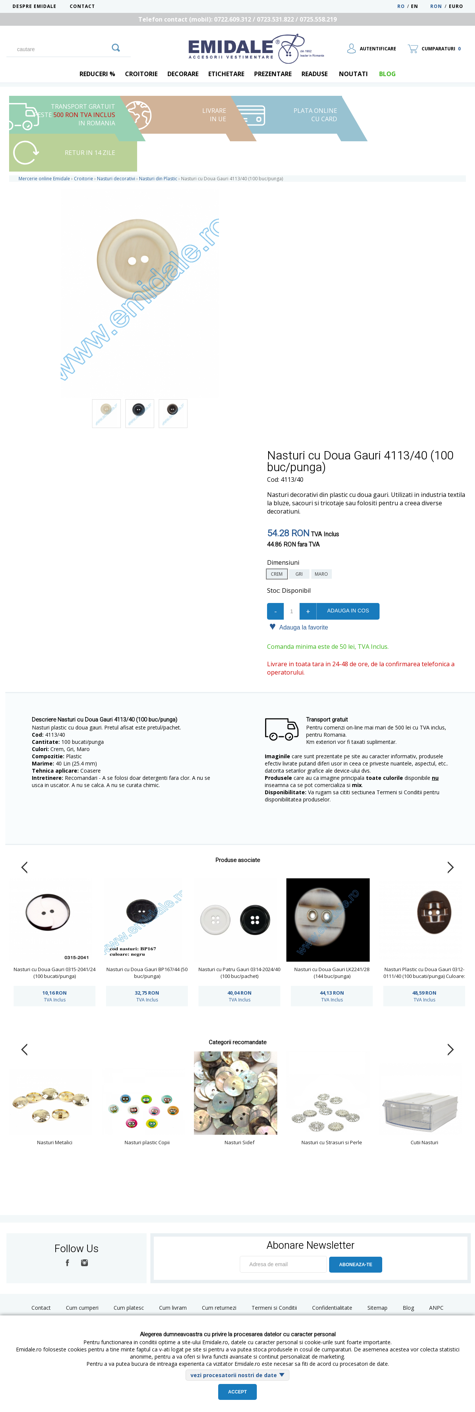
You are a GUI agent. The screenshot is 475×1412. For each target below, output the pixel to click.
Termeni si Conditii (274, 1307)
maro (321, 574)
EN (420, 6)
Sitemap (377, 1307)
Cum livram (173, 1307)
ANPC (436, 1307)
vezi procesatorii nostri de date (234, 1375)
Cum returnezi (219, 1307)
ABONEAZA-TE (355, 1264)
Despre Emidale (34, 6)
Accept (237, 1392)
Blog (408, 1307)
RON (436, 6)
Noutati (353, 74)
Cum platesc (129, 1307)
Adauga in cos (348, 611)
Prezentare (273, 74)
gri (299, 574)
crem (277, 574)
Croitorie (141, 74)
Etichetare (226, 74)
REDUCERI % (97, 74)
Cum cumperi (82, 1307)
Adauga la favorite (298, 627)
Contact (82, 6)
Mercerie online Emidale (44, 178)
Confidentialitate (332, 1307)
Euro (456, 6)
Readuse (315, 74)
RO (401, 6)
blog (387, 74)
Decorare (182, 74)
